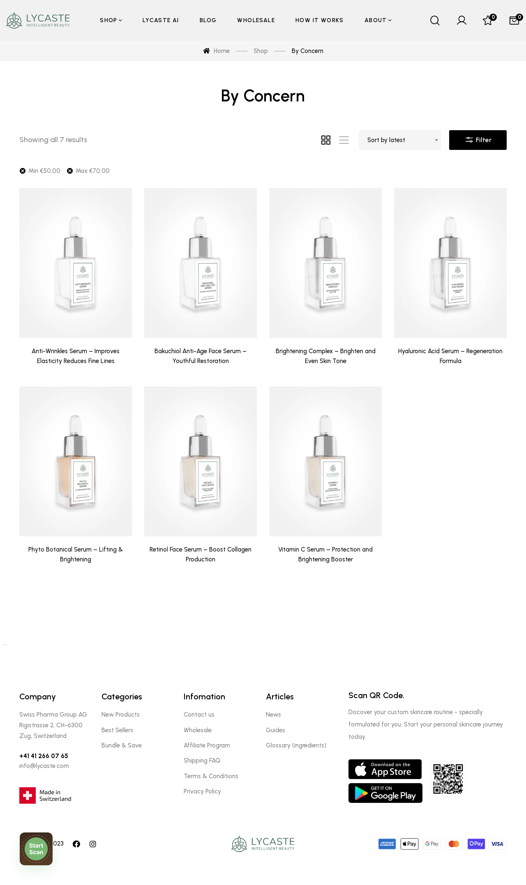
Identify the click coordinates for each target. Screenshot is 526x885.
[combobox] (400, 140)
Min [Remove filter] (44, 171)
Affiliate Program (207, 745)
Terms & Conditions (211, 776)
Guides (275, 730)
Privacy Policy (202, 791)
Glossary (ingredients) (296, 745)
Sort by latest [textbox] (386, 140)
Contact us (199, 714)
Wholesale (198, 730)
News (273, 714)
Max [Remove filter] (93, 171)
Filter (477, 138)
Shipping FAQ (202, 760)
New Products (121, 714)
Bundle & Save (122, 745)
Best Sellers (117, 730)
